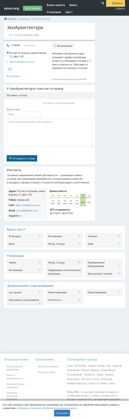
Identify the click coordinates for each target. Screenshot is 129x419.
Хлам (89, 224)
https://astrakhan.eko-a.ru (22, 55)
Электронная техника (97, 251)
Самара (88, 365)
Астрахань (22, 15)
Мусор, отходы (55, 224)
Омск (88, 380)
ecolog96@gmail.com (25, 193)
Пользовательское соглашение (13, 378)
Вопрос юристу (52, 3)
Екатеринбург (73, 373)
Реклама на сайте (44, 369)
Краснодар (72, 369)
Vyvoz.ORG (72, 388)
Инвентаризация (56, 271)
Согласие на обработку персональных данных (15, 395)
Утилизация (50, 9)
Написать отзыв (31, 31)
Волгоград (89, 377)
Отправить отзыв (21, 145)
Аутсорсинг (14, 271)
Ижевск (80, 380)
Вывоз (67, 3)
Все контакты (13, 68)
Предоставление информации (12, 367)
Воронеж (92, 369)
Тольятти (71, 380)
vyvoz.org (11, 6)
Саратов (111, 365)
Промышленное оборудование (102, 243)
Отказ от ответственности (16, 372)
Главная (10, 15)
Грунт (11, 224)
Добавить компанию (46, 365)
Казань (96, 365)
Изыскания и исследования (22, 278)
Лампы (12, 243)
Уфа (103, 365)
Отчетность (53, 278)
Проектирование (95, 271)
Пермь (97, 373)
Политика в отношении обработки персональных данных (16, 386)
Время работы (57, 175)
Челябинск (87, 373)
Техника (91, 217)
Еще (63, 9)
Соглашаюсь (62, 413)
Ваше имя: (13, 101)
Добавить (107, 6)
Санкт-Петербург (75, 365)
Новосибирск (105, 369)
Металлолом (54, 217)
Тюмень (105, 373)
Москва (83, 369)
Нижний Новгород (106, 377)
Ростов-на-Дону (75, 377)
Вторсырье (14, 217)
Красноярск (115, 373)
